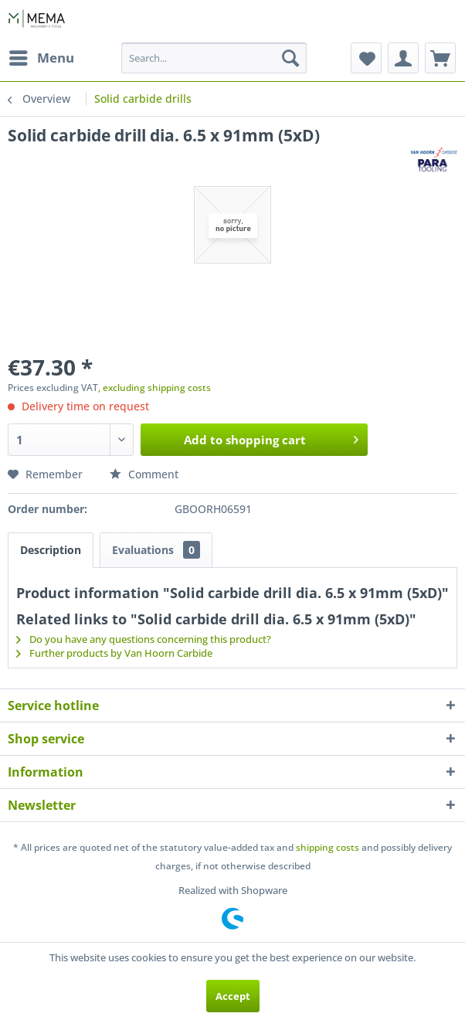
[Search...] (214, 57)
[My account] (403, 57)
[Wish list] (366, 57)
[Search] (290, 57)
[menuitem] (41, 57)
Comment (144, 474)
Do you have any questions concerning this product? (143, 639)
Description (50, 549)
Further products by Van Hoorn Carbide (114, 653)
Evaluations (156, 550)
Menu (41, 56)
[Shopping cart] (440, 57)
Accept (233, 996)
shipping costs (327, 847)
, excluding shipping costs (154, 387)
